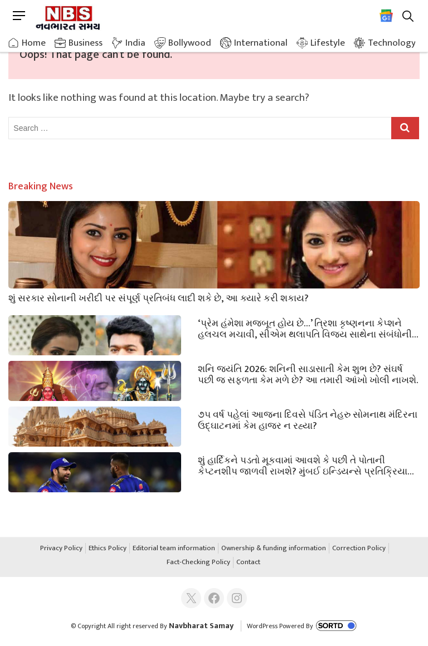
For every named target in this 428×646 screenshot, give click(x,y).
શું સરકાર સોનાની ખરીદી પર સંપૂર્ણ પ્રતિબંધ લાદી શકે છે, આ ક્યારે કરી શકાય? (158, 297)
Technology (392, 43)
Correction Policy (359, 548)
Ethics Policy (108, 548)
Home (34, 43)
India (135, 43)
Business (86, 43)
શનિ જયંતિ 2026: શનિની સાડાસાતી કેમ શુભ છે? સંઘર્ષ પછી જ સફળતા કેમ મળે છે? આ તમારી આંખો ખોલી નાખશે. (308, 373)
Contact (248, 562)
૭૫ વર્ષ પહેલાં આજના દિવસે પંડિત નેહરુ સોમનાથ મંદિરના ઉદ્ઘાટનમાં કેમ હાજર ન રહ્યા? (307, 419)
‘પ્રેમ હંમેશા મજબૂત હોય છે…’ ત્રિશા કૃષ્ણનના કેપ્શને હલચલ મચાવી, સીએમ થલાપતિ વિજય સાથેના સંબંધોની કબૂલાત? (305, 328)
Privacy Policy (61, 548)
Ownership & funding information (273, 548)
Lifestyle (327, 43)
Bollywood (189, 43)
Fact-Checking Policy (198, 562)
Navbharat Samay (201, 625)
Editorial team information (174, 548)
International (261, 43)
